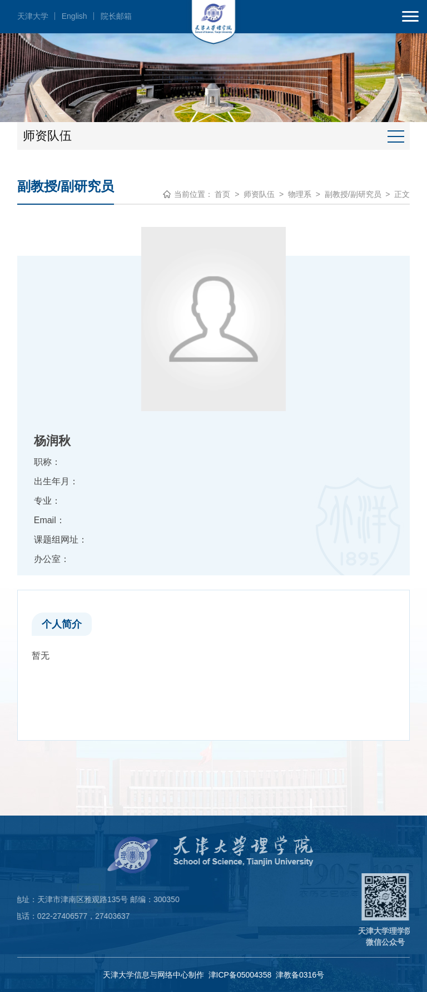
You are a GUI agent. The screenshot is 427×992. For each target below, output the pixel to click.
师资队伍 (259, 194)
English (74, 16)
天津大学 (32, 16)
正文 (402, 194)
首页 (222, 194)
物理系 (299, 194)
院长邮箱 (116, 16)
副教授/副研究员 (353, 194)
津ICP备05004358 (240, 974)
